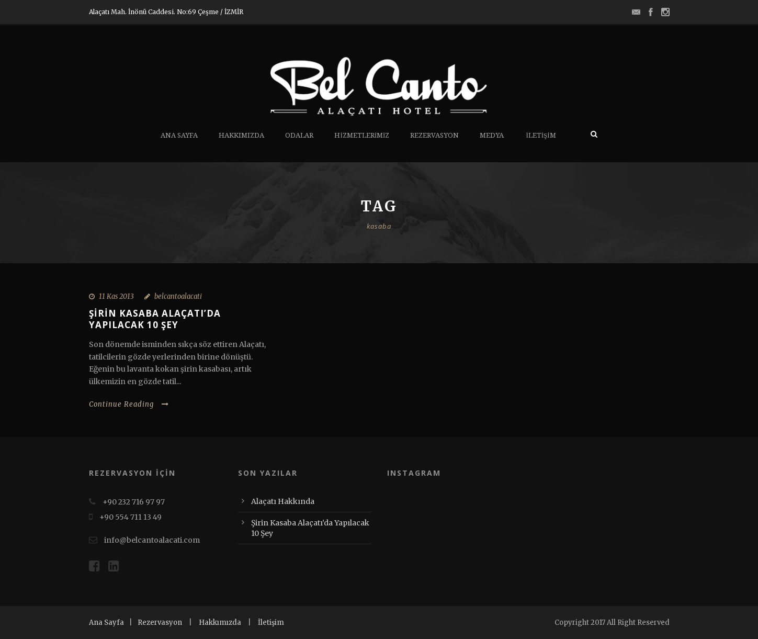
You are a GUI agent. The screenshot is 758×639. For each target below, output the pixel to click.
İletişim (541, 135)
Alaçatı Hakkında (282, 501)
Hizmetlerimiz (361, 135)
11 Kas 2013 (116, 296)
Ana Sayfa (179, 135)
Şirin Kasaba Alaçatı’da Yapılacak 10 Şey (155, 319)
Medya (492, 135)
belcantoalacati (178, 296)
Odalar (299, 135)
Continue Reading (129, 404)
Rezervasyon (434, 135)
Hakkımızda (241, 135)
